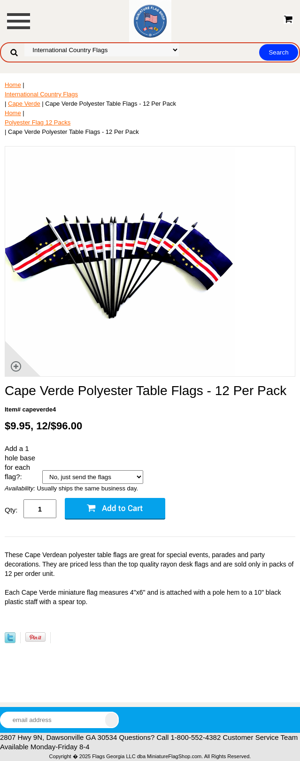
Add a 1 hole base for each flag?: (20, 462)
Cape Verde (24, 103)
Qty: (11, 510)
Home (13, 84)
